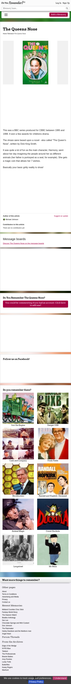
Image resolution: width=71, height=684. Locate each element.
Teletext (5, 651)
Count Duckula (53, 515)
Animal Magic (18, 515)
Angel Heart (6, 634)
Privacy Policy (36, 682)
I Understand (60, 678)
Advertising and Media (10, 597)
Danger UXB (53, 409)
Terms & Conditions (9, 594)
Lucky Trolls (6, 662)
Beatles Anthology (9, 618)
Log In (58, 3)
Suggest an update (61, 216)
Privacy (5, 599)
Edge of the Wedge (9, 646)
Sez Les (5, 620)
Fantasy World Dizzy (9, 612)
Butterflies (6, 665)
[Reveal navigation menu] (6, 15)
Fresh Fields (53, 445)
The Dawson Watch (9, 615)
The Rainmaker (8, 628)
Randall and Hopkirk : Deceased (53, 480)
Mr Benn (53, 551)
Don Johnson (7, 626)
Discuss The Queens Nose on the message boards (23, 243)
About (4, 591)
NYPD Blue (6, 648)
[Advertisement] (35, 107)
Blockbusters (18, 480)
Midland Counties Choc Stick (12, 610)
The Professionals (9, 654)
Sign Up (66, 3)
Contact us (6, 602)
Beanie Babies (7, 657)
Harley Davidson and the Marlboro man (16, 631)
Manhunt (5, 670)
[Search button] (67, 8)
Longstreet (18, 551)
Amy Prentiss (7, 659)
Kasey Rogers (7, 667)
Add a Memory (58, 14)
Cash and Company (18, 445)
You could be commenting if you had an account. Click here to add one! (35, 304)
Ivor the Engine (18, 409)
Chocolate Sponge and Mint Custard (15, 623)
